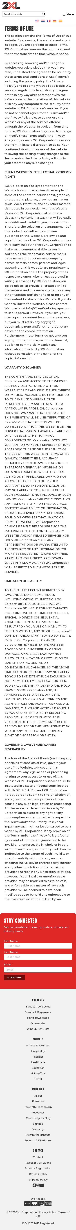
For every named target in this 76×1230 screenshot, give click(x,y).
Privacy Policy (47, 1212)
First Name (11, 941)
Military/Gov (38, 1073)
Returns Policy (38, 1174)
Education (38, 1067)
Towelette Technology (38, 1107)
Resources (38, 1112)
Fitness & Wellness (38, 1045)
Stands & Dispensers (38, 1012)
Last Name (11, 952)
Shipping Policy (38, 1179)
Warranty (38, 1129)
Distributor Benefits (38, 1134)
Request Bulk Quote (38, 1162)
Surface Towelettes (38, 1006)
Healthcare (38, 1062)
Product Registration (38, 1168)
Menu (70, 14)
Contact (38, 1157)
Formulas (38, 1101)
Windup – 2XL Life (38, 1029)
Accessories (38, 1023)
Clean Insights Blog (38, 1118)
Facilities (38, 1056)
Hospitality (38, 1051)
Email (8, 964)
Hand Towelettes (38, 1017)
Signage (38, 1123)
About (38, 1095)
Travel (38, 1079)
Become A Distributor (38, 1140)
